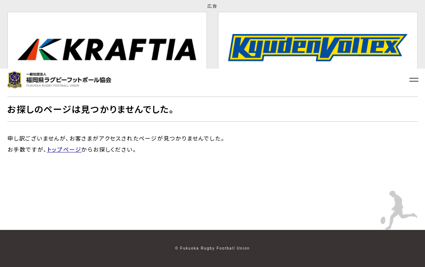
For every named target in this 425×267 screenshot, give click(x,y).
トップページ (64, 149)
